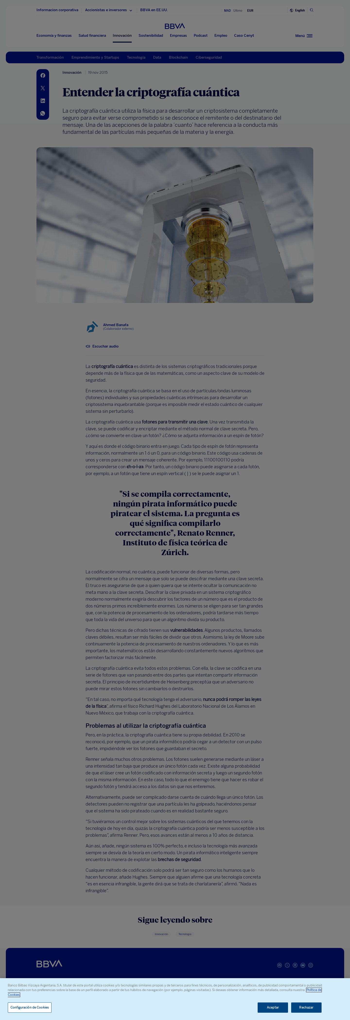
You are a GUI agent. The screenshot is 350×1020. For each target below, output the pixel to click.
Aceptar (273, 1007)
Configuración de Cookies (29, 1007)
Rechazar (306, 1007)
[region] (175, 999)
